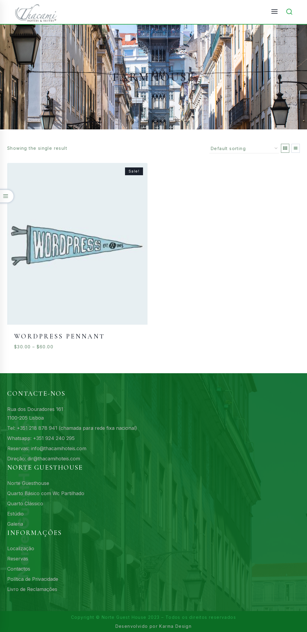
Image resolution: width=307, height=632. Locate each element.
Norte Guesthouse (28, 483)
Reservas (17, 559)
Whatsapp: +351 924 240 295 (41, 438)
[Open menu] (274, 12)
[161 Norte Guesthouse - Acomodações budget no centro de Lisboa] (39, 12)
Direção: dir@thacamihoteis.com (43, 459)
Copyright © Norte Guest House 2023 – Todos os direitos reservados (153, 617)
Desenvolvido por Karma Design (153, 626)
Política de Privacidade (32, 579)
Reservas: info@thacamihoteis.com (46, 448)
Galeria (15, 524)
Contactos (18, 569)
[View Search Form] (289, 12)
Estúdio (15, 514)
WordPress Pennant (59, 336)
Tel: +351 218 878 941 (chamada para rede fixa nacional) (72, 428)
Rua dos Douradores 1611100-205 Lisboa (35, 413)
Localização (20, 548)
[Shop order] (244, 148)
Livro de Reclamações (32, 589)
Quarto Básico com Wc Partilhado (45, 493)
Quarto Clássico (25, 503)
